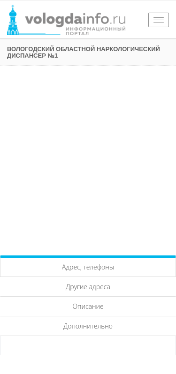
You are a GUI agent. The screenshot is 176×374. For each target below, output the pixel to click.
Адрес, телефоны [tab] (88, 266)
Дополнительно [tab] (88, 326)
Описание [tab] (87, 306)
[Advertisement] (88, 158)
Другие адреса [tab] (88, 286)
